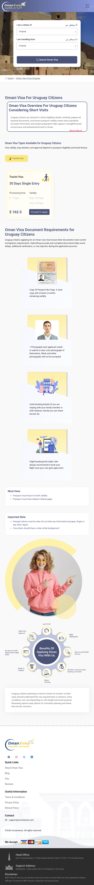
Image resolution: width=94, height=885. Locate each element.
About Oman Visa (14, 768)
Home (9, 78)
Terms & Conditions (15, 797)
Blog (7, 773)
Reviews (9, 784)
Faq (7, 778)
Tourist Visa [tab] (16, 158)
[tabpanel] (47, 194)
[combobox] (47, 31)
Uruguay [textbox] (22, 31)
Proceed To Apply (39, 212)
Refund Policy (12, 808)
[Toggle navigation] (87, 6)
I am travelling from (47, 39)
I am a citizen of (47, 25)
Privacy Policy (12, 802)
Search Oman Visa (47, 59)
